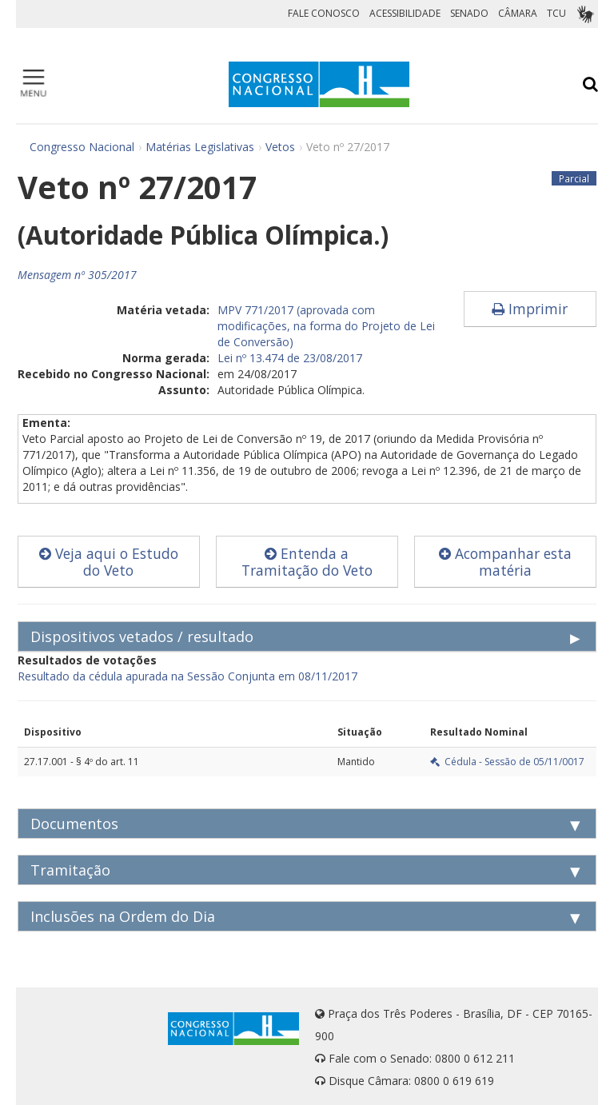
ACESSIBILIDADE (405, 13)
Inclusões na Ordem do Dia (122, 916)
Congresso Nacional (82, 146)
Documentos (74, 823)
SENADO (469, 13)
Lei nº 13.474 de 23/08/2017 (289, 357)
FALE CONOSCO (324, 13)
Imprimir (530, 308)
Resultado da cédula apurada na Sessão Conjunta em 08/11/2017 (187, 676)
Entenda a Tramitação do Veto (307, 562)
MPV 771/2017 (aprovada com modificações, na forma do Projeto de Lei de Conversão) (326, 325)
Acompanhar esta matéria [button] (505, 562)
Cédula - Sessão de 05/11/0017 (507, 761)
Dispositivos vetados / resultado (141, 636)
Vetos (280, 146)
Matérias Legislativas (200, 146)
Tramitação (70, 870)
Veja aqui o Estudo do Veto (108, 562)
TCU (556, 13)
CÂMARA (517, 13)
